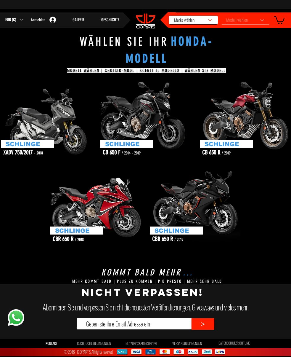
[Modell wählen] (245, 20)
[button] (279, 19)
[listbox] (14, 19)
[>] (203, 324)
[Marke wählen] (193, 20)
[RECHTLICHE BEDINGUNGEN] (94, 343)
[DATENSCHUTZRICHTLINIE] (234, 343)
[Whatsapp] (16, 317)
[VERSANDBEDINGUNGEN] (187, 343)
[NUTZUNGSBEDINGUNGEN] (141, 344)
